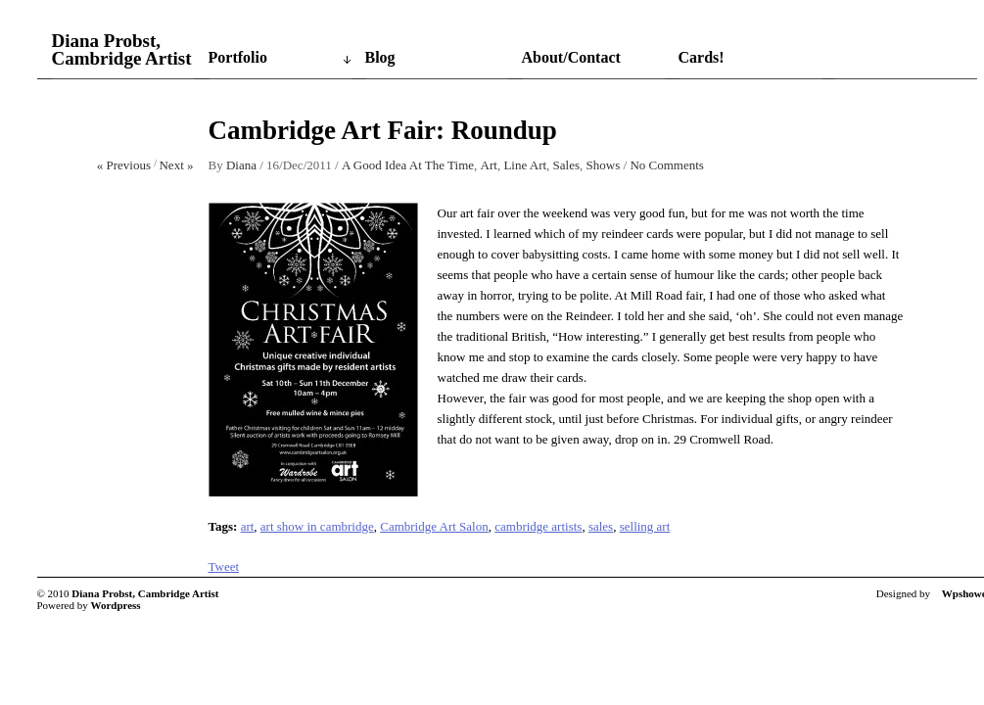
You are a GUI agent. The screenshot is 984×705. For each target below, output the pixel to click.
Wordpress (116, 605)
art (248, 526)
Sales (566, 165)
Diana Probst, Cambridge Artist (122, 50)
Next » (176, 165)
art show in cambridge (317, 526)
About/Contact (571, 57)
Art (489, 165)
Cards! (702, 57)
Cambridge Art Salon (434, 526)
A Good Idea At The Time (408, 165)
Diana (241, 165)
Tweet (224, 566)
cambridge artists (538, 526)
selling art (645, 526)
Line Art (524, 165)
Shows (603, 165)
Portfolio (238, 57)
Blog (380, 57)
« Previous (124, 165)
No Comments (666, 165)
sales (600, 526)
